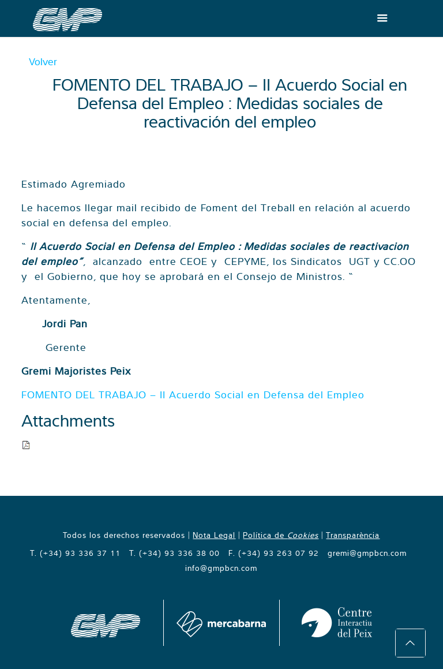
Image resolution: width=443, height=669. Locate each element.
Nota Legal (214, 535)
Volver (43, 61)
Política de (280, 535)
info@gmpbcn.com (221, 568)
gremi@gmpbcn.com (367, 553)
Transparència (353, 535)
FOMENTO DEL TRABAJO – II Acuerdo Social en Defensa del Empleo (193, 394)
